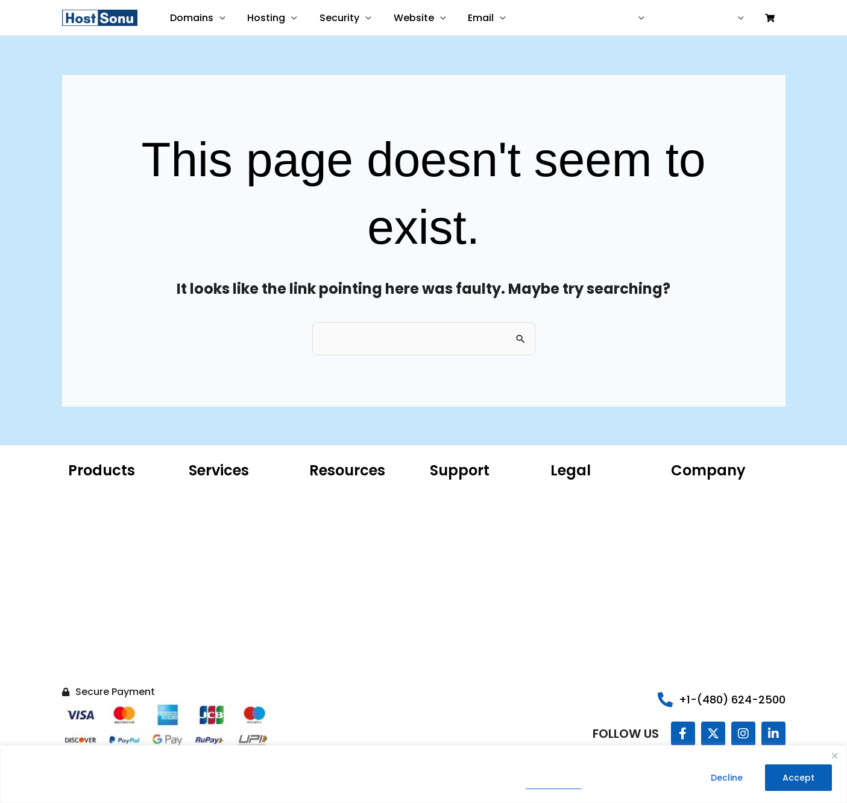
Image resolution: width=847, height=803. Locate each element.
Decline (727, 778)
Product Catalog (344, 529)
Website (404, 18)
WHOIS (323, 493)
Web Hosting (94, 547)
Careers (687, 547)
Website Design (221, 493)
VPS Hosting (92, 565)
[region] (423, 774)
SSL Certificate (99, 601)
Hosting (263, 18)
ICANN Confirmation (351, 511)
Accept (798, 778)
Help (685, 18)
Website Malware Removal (224, 535)
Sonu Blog (691, 529)
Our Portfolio (697, 511)
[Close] (834, 756)
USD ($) (631, 18)
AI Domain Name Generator (344, 553)
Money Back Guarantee (599, 565)
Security (333, 18)
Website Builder (100, 583)
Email (469, 18)
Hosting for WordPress (114, 511)
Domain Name (98, 493)
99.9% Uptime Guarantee (603, 547)
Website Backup (102, 638)
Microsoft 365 (96, 529)
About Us (689, 493)
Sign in (724, 18)
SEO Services (215, 559)
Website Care (217, 511)
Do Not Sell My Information (579, 589)
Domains (190, 18)
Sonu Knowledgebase (475, 511)
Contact (581, 18)
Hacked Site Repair (107, 656)
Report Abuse (458, 529)
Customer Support (469, 493)
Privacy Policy (554, 785)
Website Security (103, 620)
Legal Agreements (588, 529)
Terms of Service (586, 511)
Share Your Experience (477, 547)
